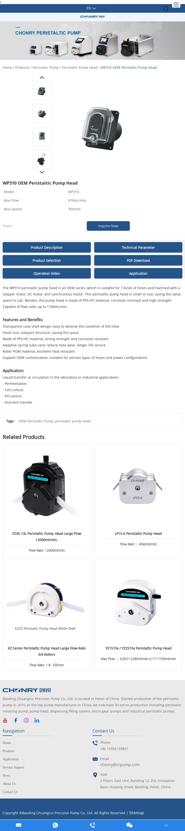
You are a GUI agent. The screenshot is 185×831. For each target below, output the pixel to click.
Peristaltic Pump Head (80, 67)
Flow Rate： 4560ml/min (138, 544)
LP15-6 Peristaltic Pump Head (138, 533)
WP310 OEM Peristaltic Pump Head (129, 67)
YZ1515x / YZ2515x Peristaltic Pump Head (138, 648)
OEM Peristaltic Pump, (36, 421)
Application (11, 759)
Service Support (13, 767)
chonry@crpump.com (120, 764)
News (6, 775)
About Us (9, 784)
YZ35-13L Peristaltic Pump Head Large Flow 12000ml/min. (46, 536)
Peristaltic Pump (46, 67)
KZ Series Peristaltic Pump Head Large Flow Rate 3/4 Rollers (47, 651)
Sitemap (136, 812)
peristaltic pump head (73, 421)
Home (7, 67)
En (89, 8)
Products (22, 67)
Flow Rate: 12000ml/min (47, 550)
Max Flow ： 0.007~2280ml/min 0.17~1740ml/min (138, 658)
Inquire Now (108, 226)
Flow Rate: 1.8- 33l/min (47, 665)
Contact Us (10, 792)
